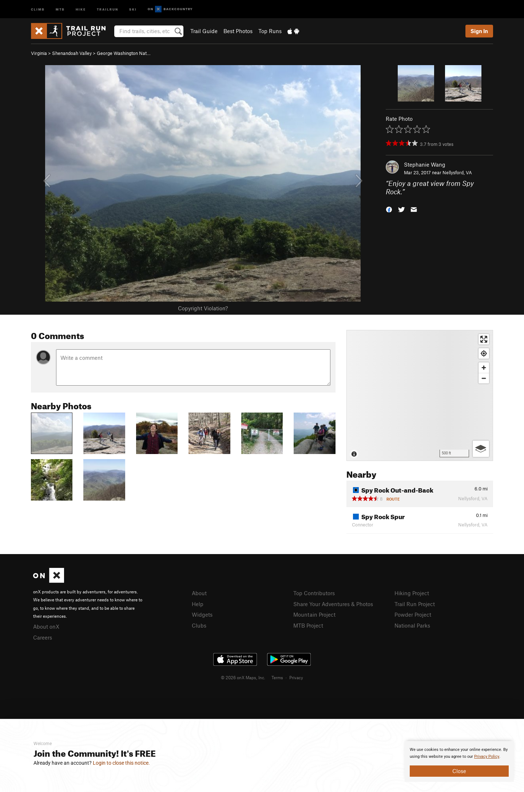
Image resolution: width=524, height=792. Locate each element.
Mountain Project (314, 614)
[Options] (481, 449)
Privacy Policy (486, 756)
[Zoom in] (484, 367)
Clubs (199, 625)
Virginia (39, 53)
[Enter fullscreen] (484, 339)
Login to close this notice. (121, 763)
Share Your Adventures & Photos (333, 604)
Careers (42, 637)
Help (197, 604)
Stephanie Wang (424, 164)
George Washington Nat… (124, 53)
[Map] (420, 395)
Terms (277, 677)
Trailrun (107, 9)
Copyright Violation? (203, 308)
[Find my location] (484, 353)
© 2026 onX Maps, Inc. (243, 677)
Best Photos (238, 31)
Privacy (296, 677)
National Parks (412, 625)
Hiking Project (411, 593)
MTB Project (308, 625)
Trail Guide (204, 31)
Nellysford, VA (457, 172)
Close (459, 771)
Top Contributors (314, 593)
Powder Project (412, 614)
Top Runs (270, 31)
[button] (389, 208)
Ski (133, 9)
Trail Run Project (414, 604)
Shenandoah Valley (72, 53)
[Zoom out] (484, 378)
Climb (38, 9)
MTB (60, 9)
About (199, 593)
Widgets (202, 614)
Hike (81, 9)
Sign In (479, 31)
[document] (459, 761)
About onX (46, 626)
